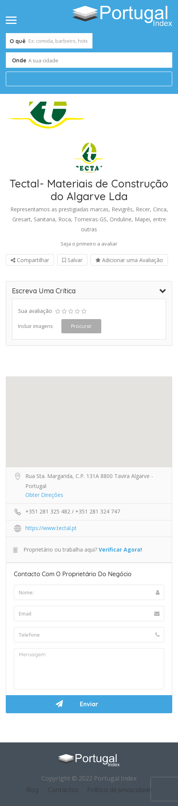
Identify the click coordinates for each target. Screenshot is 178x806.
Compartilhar (30, 260)
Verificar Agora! (120, 549)
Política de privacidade (119, 790)
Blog (32, 790)
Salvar (72, 260)
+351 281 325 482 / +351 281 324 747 (72, 511)
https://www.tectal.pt (51, 528)
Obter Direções (44, 494)
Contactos (63, 790)
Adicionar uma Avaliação (129, 260)
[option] (47, 116)
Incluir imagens (35, 326)
